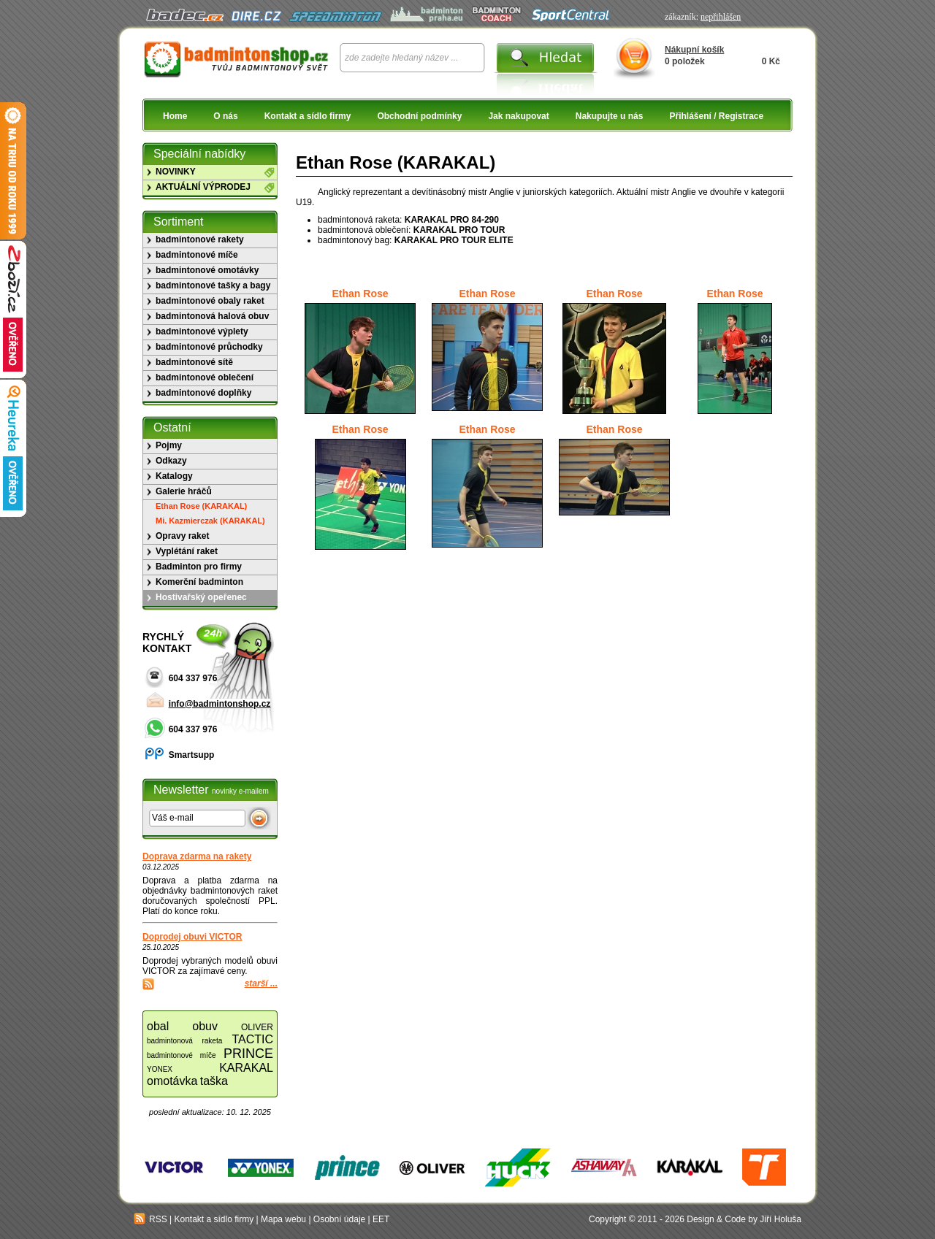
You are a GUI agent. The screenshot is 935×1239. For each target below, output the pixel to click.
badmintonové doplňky (203, 393)
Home (175, 116)
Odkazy (171, 461)
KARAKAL (246, 1068)
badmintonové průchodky (209, 347)
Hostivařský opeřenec (201, 597)
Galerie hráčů (184, 491)
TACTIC (252, 1039)
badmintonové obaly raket (210, 301)
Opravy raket (182, 536)
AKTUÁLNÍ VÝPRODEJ (203, 187)
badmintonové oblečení (204, 377)
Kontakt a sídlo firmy (307, 116)
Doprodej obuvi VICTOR (192, 937)
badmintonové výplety (202, 331)
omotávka (172, 1081)
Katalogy (174, 476)
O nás (225, 116)
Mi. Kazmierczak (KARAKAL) (210, 520)
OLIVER (257, 1027)
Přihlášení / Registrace (716, 116)
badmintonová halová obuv (212, 316)
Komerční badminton (199, 582)
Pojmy (169, 445)
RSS (150, 1219)
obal (158, 1026)
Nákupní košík (694, 50)
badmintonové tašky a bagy (213, 285)
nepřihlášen (721, 17)
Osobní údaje (339, 1219)
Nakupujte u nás (610, 116)
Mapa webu (283, 1219)
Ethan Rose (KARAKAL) (201, 506)
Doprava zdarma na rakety (196, 856)
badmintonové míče (197, 255)
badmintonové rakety (200, 239)
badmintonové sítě (194, 362)
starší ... (261, 983)
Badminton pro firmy (199, 566)
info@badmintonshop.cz (220, 704)
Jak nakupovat (518, 116)
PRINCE (248, 1053)
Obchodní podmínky (419, 116)
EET (381, 1219)
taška (214, 1081)
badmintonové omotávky (207, 270)
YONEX (159, 1069)
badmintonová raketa (184, 1041)
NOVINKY (176, 171)
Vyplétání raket (187, 551)
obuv (205, 1026)
